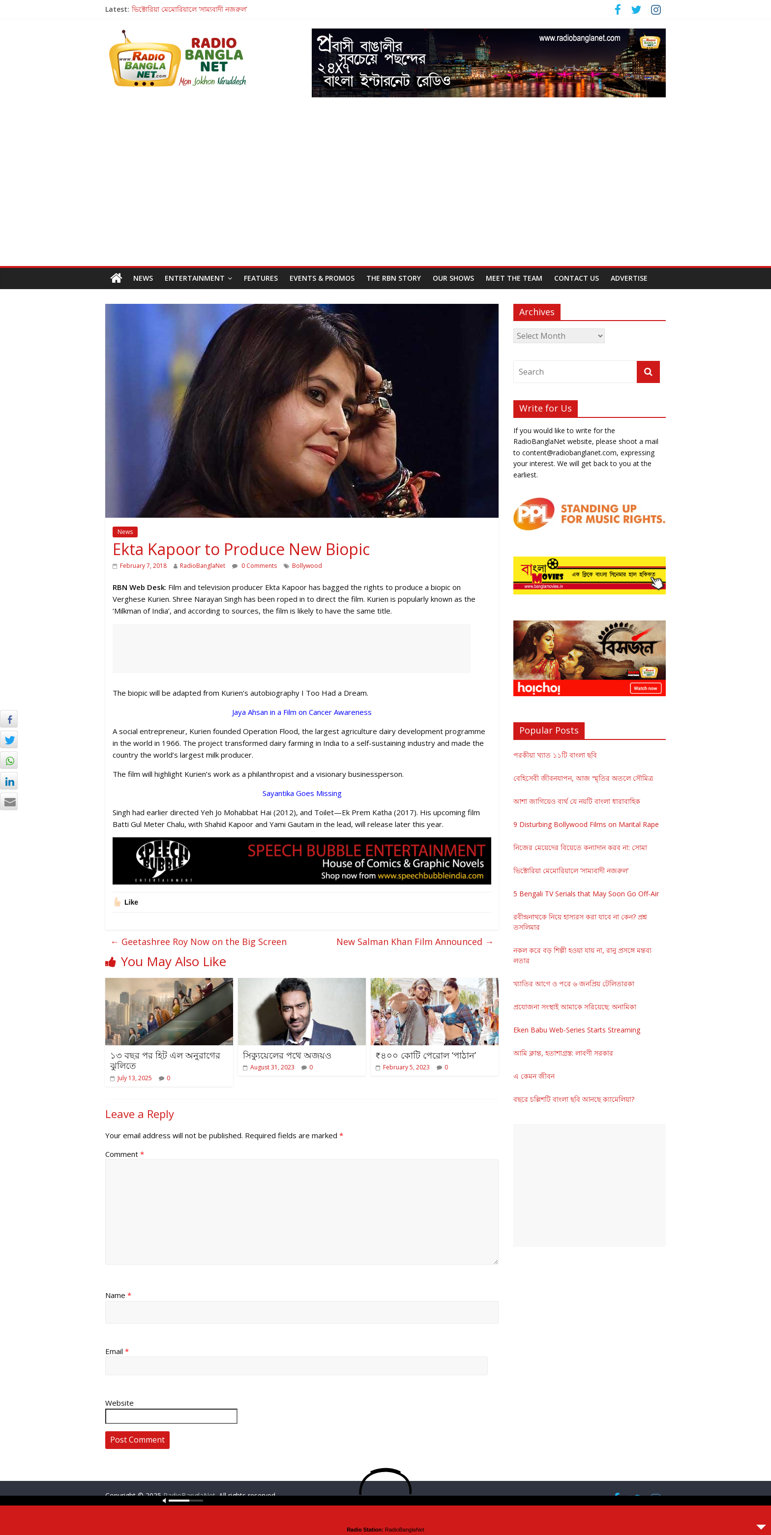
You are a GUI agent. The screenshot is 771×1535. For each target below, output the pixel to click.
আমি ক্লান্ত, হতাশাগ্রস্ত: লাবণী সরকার (563, 1053)
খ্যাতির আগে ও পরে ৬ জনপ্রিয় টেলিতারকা (573, 983)
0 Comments (254, 565)
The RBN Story (393, 278)
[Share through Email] (9, 801)
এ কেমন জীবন (534, 1076)
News (143, 278)
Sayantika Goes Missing (302, 793)
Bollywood (307, 565)
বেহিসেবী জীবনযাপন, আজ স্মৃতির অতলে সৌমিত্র (583, 778)
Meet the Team (514, 278)
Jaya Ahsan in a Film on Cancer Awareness (302, 712)
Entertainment (195, 278)
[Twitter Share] (9, 739)
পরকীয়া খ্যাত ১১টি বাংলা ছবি (555, 755)
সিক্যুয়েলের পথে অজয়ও (287, 1055)
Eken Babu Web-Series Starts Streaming (576, 1029)
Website (119, 1403)
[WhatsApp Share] (9, 760)
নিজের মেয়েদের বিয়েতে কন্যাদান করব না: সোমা (580, 847)
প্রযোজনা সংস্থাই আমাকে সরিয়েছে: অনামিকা (574, 1006)
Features (261, 278)
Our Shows (453, 278)
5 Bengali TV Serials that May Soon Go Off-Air (586, 893)
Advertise (629, 278)
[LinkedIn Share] (9, 781)
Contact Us (576, 278)
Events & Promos (322, 278)
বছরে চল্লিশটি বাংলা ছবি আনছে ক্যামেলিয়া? (573, 1099)
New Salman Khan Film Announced (415, 941)
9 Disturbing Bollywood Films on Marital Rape (586, 824)
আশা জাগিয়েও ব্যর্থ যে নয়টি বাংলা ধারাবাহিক (576, 801)
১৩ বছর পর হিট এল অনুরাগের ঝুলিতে (165, 1060)
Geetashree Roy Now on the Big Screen (198, 941)
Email (117, 1351)
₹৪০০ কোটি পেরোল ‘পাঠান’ (426, 1055)
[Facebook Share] (9, 719)
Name (118, 1295)
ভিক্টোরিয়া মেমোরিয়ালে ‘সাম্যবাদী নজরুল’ (189, 9)
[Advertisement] (385, 192)
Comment (124, 1154)
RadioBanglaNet (202, 565)
